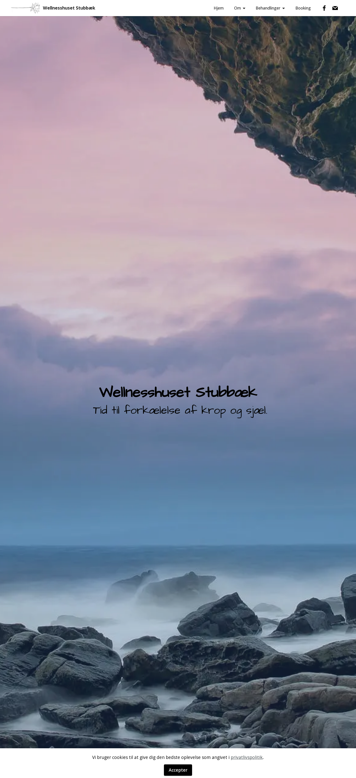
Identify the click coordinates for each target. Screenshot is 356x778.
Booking (303, 8)
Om (237, 8)
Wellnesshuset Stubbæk (69, 8)
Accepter (178, 770)
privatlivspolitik (247, 757)
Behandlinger (268, 8)
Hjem (219, 8)
